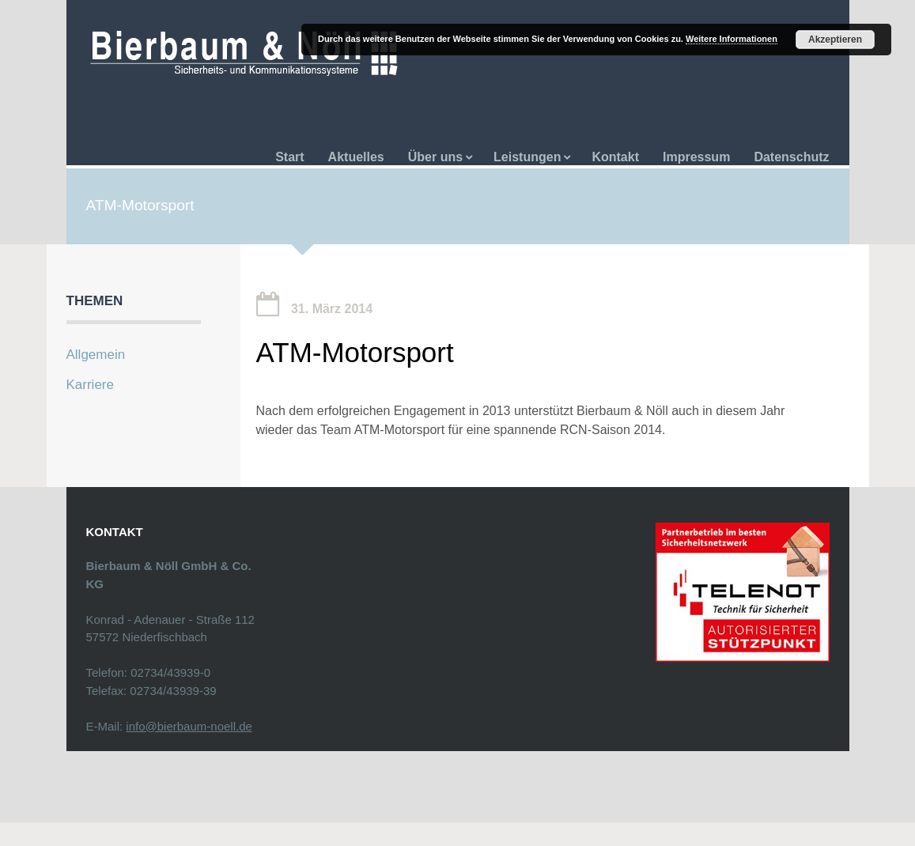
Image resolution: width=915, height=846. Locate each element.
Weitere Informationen (731, 38)
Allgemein (96, 354)
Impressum (696, 157)
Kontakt (615, 157)
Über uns (439, 157)
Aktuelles (356, 157)
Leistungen (530, 157)
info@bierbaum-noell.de (189, 726)
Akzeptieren (835, 39)
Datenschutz (791, 157)
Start (289, 157)
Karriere (90, 384)
